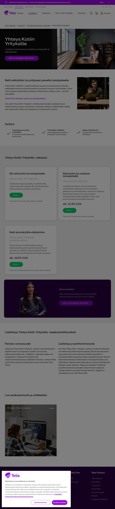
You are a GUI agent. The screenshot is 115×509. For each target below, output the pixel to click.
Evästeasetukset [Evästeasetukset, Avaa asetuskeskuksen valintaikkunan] (40, 502)
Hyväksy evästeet (59, 502)
